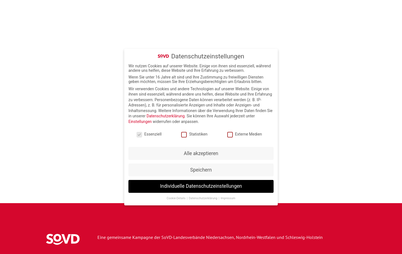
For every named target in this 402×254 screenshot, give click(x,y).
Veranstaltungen (216, 19)
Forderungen (336, 19)
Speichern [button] (201, 168)
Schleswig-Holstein (304, 237)
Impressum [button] (228, 197)
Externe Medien (244, 133)
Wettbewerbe (299, 19)
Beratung (369, 19)
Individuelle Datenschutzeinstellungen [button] (201, 185)
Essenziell (149, 133)
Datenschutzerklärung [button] (203, 197)
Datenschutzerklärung (166, 115)
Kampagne (179, 19)
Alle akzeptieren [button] (201, 152)
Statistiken (194, 133)
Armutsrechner (259, 19)
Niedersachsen (220, 237)
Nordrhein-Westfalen (256, 237)
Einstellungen (140, 120)
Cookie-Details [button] (176, 197)
